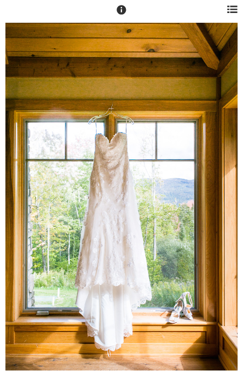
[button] (121, 14)
